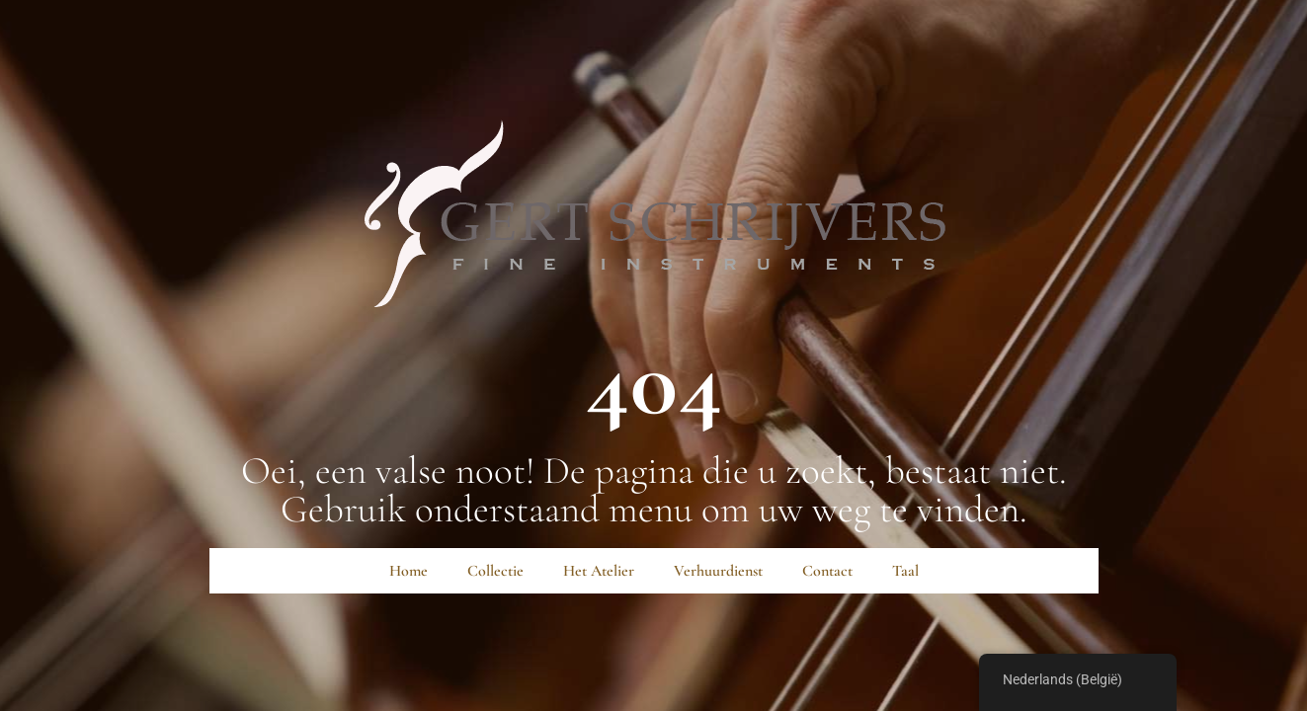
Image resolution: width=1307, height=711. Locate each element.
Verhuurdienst (718, 571)
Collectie (495, 571)
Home (408, 571)
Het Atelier (598, 571)
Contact (827, 571)
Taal (905, 571)
